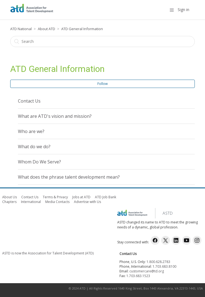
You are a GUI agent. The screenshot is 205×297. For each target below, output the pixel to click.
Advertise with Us (87, 202)
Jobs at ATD (81, 197)
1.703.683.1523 (138, 275)
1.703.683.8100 (164, 266)
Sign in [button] (183, 9)
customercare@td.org (146, 271)
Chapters (9, 202)
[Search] (102, 41)
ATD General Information (82, 28)
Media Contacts (57, 202)
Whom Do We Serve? (39, 162)
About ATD (46, 28)
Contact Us (29, 101)
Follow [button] (102, 83)
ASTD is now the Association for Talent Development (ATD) (48, 253)
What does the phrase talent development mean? (69, 177)
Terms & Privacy (55, 197)
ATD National (21, 28)
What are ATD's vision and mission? (55, 116)
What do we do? (34, 147)
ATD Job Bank (105, 197)
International (31, 202)
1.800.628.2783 (158, 261)
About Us (9, 197)
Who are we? (31, 131)
